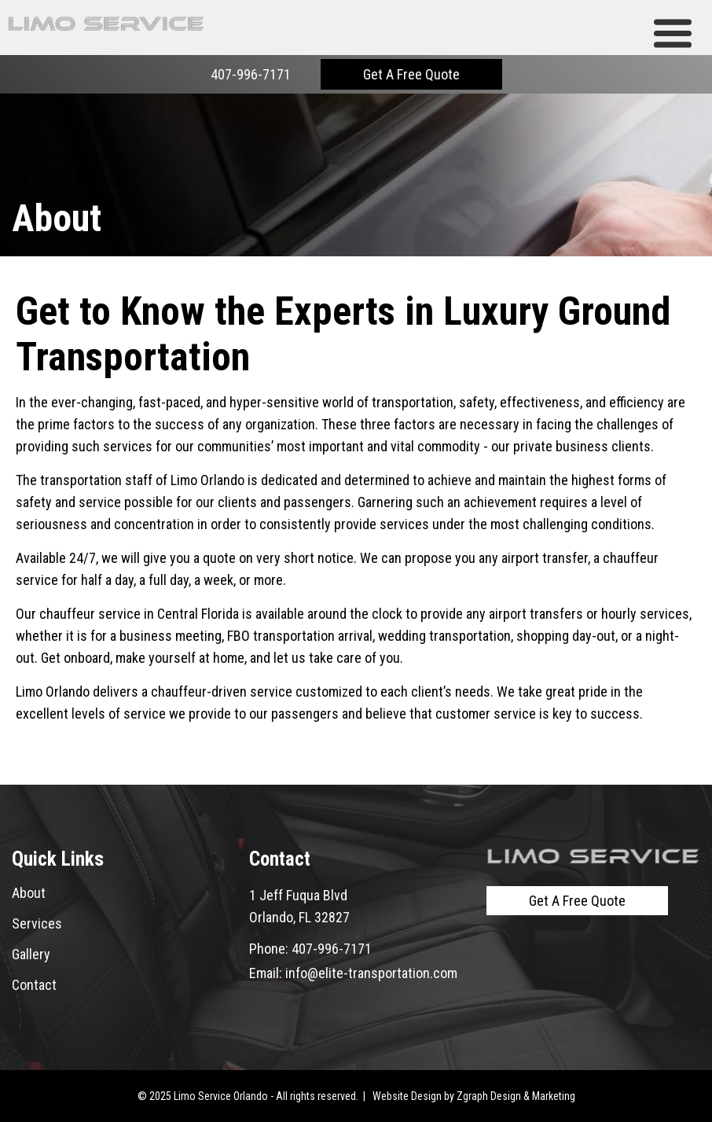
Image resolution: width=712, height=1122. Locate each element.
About (29, 893)
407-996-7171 (251, 74)
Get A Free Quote (411, 74)
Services (37, 923)
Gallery (31, 954)
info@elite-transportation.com (371, 973)
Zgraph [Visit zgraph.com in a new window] (472, 1096)
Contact (34, 985)
